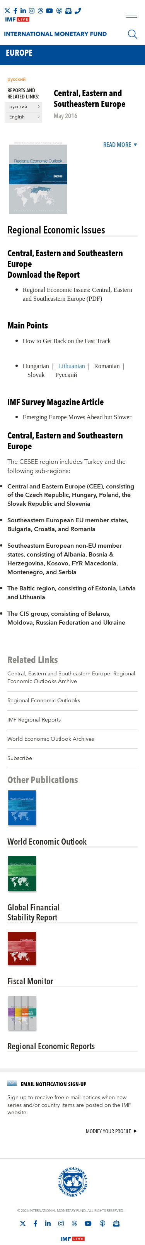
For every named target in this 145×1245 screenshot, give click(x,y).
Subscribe (19, 758)
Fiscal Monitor (30, 980)
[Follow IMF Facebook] (15, 11)
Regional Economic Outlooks (43, 700)
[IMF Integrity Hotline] (78, 11)
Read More (117, 144)
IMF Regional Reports (34, 720)
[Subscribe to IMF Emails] (68, 11)
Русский (66, 375)
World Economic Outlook (47, 841)
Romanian (106, 366)
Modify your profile (108, 1131)
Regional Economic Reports (51, 1045)
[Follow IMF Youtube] (49, 11)
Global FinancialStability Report (33, 911)
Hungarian (36, 366)
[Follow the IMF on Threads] (40, 11)
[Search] (132, 34)
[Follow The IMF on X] (7, 11)
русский (16, 79)
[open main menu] (131, 16)
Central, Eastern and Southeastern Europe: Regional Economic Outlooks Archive (71, 677)
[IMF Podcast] (59, 11)
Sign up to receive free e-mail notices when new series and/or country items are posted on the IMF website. (69, 1105)
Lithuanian (71, 366)
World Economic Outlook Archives (50, 739)
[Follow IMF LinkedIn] (23, 11)
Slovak (36, 375)
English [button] (17, 117)
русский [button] (18, 107)
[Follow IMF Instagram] (31, 11)
